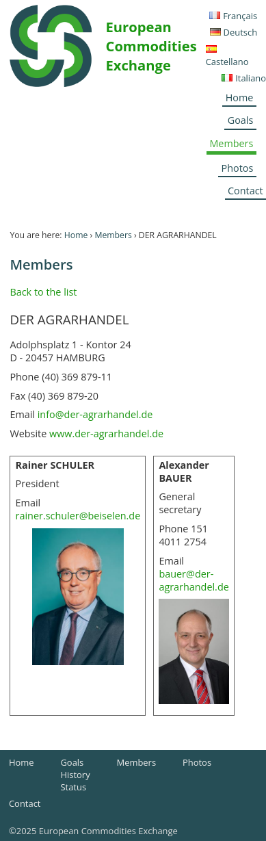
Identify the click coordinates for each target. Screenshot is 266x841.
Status (73, 787)
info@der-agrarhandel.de (95, 414)
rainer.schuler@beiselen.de (78, 515)
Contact (25, 803)
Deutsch (241, 32)
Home (240, 97)
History (75, 774)
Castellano (227, 61)
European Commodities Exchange (151, 46)
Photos (238, 167)
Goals (241, 120)
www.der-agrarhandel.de (106, 433)
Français (240, 16)
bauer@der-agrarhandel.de (193, 580)
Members (231, 143)
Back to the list (43, 291)
